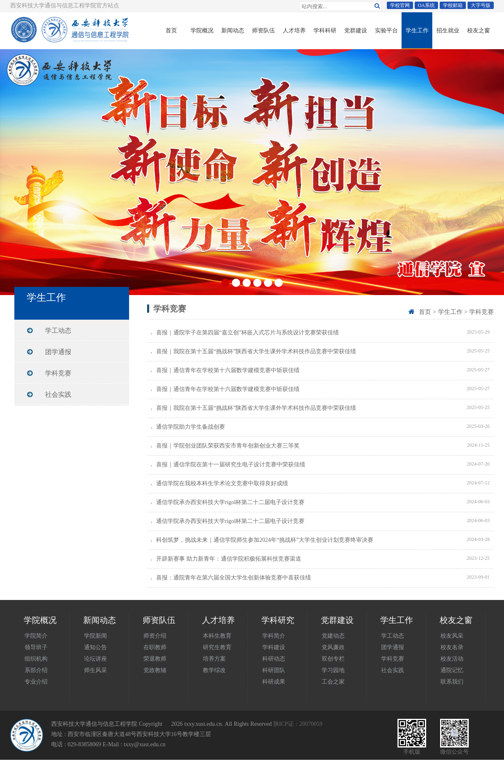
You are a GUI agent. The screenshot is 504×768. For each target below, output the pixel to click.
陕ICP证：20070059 (297, 724)
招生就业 (447, 30)
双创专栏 (333, 658)
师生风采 (95, 670)
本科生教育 (217, 635)
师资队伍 (263, 30)
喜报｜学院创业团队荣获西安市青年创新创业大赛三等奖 (228, 445)
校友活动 (451, 658)
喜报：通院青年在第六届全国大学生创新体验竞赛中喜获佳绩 (233, 577)
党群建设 (355, 30)
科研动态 (273, 658)
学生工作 (417, 30)
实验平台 (386, 30)
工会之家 (333, 681)
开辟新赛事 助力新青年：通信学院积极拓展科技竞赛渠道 (228, 558)
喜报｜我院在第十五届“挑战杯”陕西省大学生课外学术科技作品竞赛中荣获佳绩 (256, 351)
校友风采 (451, 635)
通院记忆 (451, 670)
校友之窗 (478, 30)
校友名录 (451, 647)
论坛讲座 (95, 658)
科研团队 (273, 670)
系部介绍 (36, 670)
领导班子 (36, 647)
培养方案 (214, 658)
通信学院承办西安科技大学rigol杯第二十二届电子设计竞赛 (230, 502)
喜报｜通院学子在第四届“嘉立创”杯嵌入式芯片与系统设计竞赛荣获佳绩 (247, 332)
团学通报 (58, 351)
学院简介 (36, 635)
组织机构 (36, 658)
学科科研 (324, 30)
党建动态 (333, 635)
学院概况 (202, 30)
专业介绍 (36, 681)
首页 (171, 30)
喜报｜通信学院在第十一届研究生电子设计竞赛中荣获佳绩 (230, 464)
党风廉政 (333, 647)
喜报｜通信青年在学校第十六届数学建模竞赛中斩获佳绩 (228, 370)
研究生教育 (217, 647)
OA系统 (426, 5)
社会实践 (58, 394)
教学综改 (214, 670)
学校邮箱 (453, 5)
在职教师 (154, 647)
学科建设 (273, 647)
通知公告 (95, 647)
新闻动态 (232, 30)
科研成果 (273, 681)
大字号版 (480, 5)
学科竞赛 (481, 312)
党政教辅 (154, 670)
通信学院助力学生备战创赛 (190, 426)
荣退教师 (154, 658)
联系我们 (451, 681)
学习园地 (333, 670)
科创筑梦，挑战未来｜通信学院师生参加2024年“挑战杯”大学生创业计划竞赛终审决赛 (264, 540)
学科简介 (273, 635)
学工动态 (58, 330)
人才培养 (294, 30)
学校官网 (400, 5)
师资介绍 (154, 635)
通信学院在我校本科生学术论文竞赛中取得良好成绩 (222, 483)
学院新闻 (95, 635)
